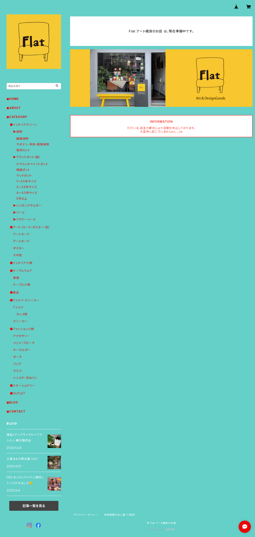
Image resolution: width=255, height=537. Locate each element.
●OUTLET (17, 393)
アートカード (21, 234)
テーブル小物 (21, 284)
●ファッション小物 (22, 329)
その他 (17, 255)
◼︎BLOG (12, 402)
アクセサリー (21, 336)
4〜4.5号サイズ (26, 192)
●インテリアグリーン (23, 124)
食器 (16, 277)
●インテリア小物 (21, 263)
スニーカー (20, 321)
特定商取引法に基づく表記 (119, 514)
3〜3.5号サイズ (26, 187)
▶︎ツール (19, 212)
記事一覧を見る (34, 506)
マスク (17, 370)
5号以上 (21, 198)
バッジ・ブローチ (23, 343)
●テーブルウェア (21, 270)
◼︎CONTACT (16, 411)
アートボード (21, 241)
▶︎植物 (17, 131)
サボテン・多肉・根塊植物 (32, 144)
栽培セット (23, 150)
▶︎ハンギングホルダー (27, 205)
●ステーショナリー (22, 385)
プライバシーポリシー (85, 514)
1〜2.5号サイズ (26, 181)
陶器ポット (23, 169)
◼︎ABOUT (14, 108)
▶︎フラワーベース (24, 219)
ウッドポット (24, 175)
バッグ (17, 364)
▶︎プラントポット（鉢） (27, 157)
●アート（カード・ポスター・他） (30, 227)
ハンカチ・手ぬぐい (25, 377)
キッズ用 (21, 314)
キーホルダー (22, 350)
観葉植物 (22, 138)
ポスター (18, 248)
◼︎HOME (13, 99)
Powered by (161, 529)
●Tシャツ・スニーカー (24, 300)
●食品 (14, 292)
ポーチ (17, 357)
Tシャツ (18, 307)
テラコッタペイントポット (32, 164)
